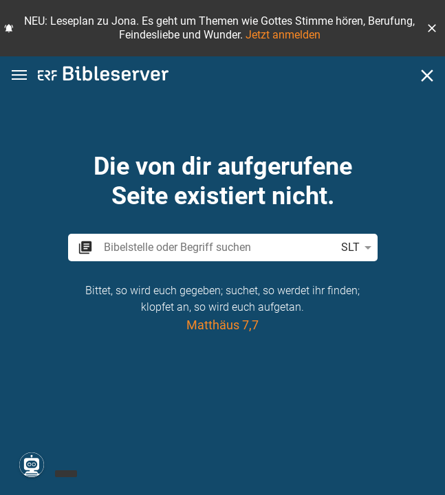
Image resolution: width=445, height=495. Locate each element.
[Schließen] (427, 75)
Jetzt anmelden (283, 34)
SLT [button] (358, 247)
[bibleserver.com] (103, 76)
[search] (216, 247)
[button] (432, 28)
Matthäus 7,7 (222, 325)
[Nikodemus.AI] (31, 464)
